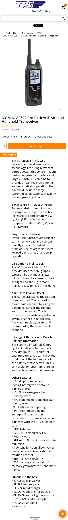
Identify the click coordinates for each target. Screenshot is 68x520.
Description (9, 155)
